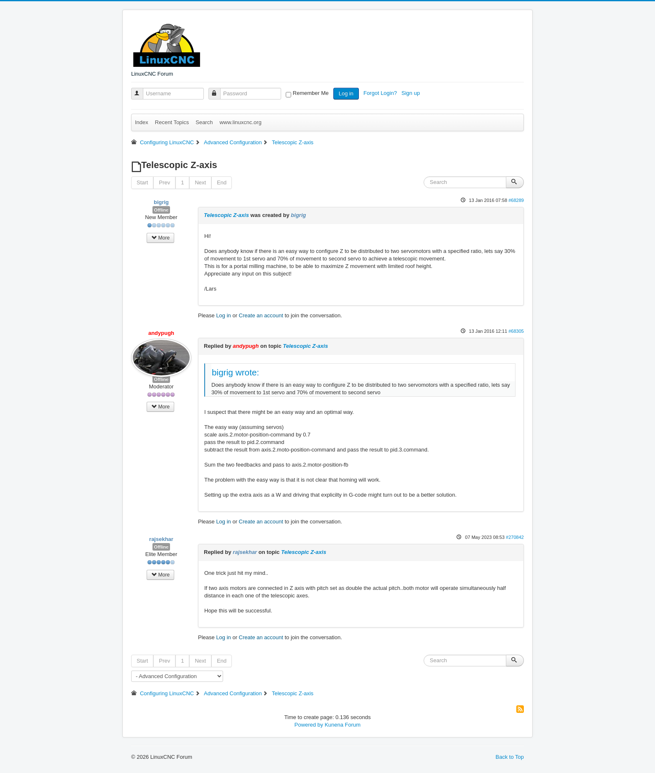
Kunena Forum (343, 725)
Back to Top (509, 757)
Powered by (308, 725)
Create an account (261, 315)
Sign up (411, 93)
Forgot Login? (381, 93)
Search (204, 122)
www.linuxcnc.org (240, 122)
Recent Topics (172, 122)
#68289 (516, 200)
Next (200, 182)
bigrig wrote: (235, 372)
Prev (164, 182)
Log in (346, 93)
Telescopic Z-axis (226, 215)
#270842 (515, 537)
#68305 (516, 331)
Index (141, 122)
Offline (161, 209)
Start (142, 182)
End (221, 182)
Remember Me (311, 93)
